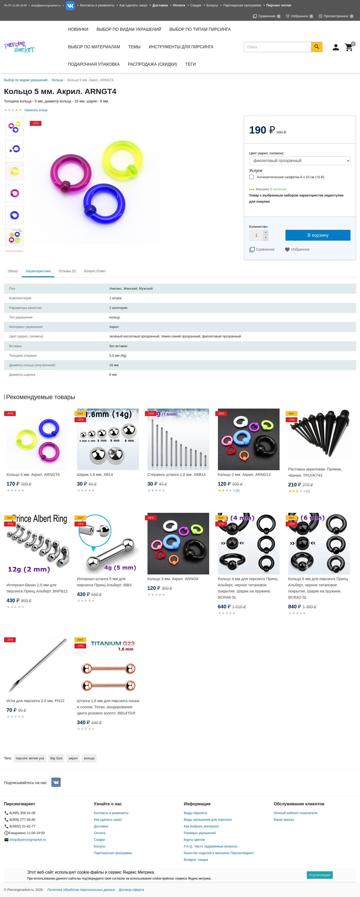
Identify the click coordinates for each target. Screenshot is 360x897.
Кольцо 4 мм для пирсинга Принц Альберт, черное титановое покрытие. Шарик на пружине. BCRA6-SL (248, 588)
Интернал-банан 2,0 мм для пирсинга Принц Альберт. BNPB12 (37, 588)
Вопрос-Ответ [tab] (95, 271)
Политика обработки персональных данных (81, 890)
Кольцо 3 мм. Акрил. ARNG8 (172, 579)
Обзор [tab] (13, 271)
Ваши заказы (284, 820)
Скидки (195, 5)
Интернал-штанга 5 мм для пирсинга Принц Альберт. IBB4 (104, 582)
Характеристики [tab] (38, 271)
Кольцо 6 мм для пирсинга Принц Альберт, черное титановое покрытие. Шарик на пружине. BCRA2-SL (318, 588)
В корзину (318, 235)
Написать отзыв (36, 110)
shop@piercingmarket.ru (46, 5)
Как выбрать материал (201, 826)
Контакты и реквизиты (97, 5)
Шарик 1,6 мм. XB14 (95, 474)
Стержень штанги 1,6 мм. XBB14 (176, 474)
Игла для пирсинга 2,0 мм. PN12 (35, 700)
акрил (73, 758)
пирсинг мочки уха (30, 758)
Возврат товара (196, 860)
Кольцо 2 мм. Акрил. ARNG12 (244, 474)
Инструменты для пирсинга (181, 47)
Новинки (78, 29)
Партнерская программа (242, 5)
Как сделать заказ (133, 5)
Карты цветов (194, 840)
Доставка (101, 826)
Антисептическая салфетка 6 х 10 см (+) (290, 177)
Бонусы (212, 5)
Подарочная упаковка (94, 64)
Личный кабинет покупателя (295, 813)
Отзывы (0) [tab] (67, 271)
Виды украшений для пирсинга (208, 820)
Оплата (100, 833)
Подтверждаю (319, 875)
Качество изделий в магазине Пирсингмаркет (219, 853)
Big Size (56, 758)
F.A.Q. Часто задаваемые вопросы (210, 846)
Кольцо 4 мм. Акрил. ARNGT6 (33, 474)
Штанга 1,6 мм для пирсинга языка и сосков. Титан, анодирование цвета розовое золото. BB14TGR (108, 706)
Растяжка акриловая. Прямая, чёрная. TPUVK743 (315, 472)
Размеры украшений (200, 833)
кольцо (89, 758)
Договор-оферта (131, 890)
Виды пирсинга (195, 813)
